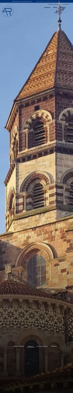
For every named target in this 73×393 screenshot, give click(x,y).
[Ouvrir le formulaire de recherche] (68, 4)
